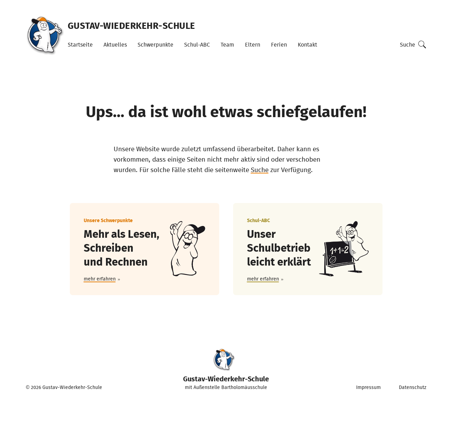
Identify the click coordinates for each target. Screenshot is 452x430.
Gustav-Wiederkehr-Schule (131, 25)
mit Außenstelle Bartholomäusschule (226, 369)
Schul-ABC (197, 44)
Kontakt (307, 44)
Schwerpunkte (155, 44)
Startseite (80, 44)
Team (227, 44)
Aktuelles (115, 44)
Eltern (252, 44)
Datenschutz (412, 387)
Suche (407, 44)
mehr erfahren (100, 278)
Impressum (368, 387)
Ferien (279, 44)
